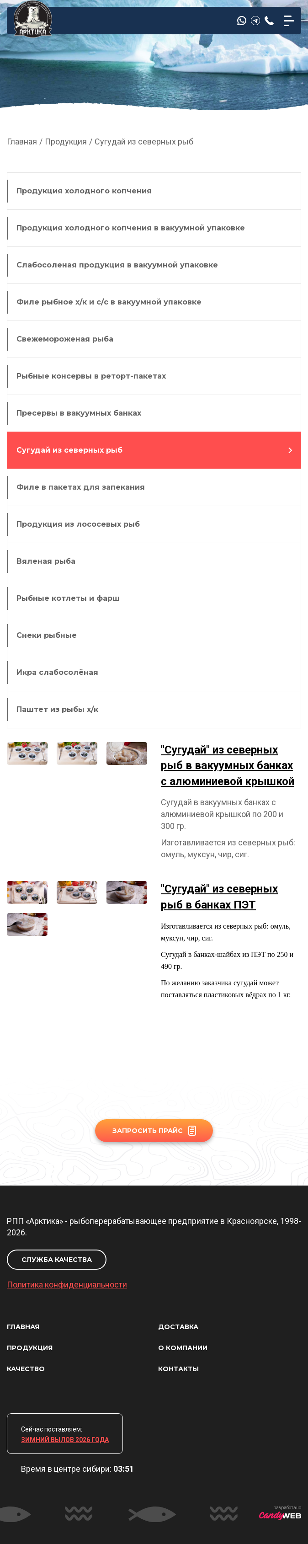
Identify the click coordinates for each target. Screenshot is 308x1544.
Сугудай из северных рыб (69, 450)
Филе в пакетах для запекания (80, 487)
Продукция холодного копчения (84, 191)
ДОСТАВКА (178, 1327)
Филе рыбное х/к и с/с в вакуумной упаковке (109, 302)
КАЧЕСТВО (26, 1369)
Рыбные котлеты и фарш (68, 598)
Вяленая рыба (45, 561)
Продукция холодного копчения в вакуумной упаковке (130, 228)
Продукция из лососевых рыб (78, 524)
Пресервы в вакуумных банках (78, 413)
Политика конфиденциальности (67, 1284)
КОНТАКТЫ (178, 1369)
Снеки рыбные (46, 635)
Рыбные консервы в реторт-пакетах (91, 376)
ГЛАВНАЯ (23, 1327)
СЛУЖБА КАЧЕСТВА (56, 1260)
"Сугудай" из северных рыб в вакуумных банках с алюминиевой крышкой (227, 765)
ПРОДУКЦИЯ (30, 1348)
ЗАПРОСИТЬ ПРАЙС (154, 1131)
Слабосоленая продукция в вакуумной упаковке (117, 265)
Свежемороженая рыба (64, 339)
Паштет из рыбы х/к (57, 709)
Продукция (66, 141)
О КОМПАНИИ (182, 1348)
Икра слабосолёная (57, 672)
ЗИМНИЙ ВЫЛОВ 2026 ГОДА (65, 1439)
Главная (22, 141)
